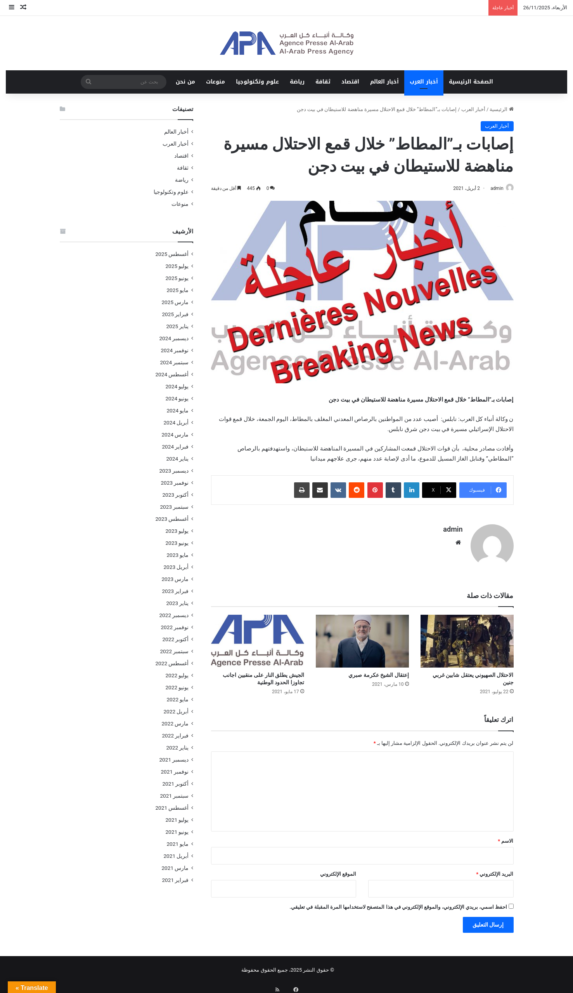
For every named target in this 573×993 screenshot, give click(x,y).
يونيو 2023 (177, 543)
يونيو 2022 (177, 687)
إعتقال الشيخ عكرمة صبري (378, 671)
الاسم (505, 837)
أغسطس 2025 (172, 254)
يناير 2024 (177, 459)
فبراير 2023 (175, 591)
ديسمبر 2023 (174, 471)
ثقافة (323, 82)
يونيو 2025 (177, 278)
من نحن (185, 82)
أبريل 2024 (176, 422)
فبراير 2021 (175, 880)
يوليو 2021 (177, 820)
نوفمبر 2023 (175, 483)
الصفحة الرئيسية (471, 82)
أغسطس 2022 (172, 663)
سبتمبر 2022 (174, 651)
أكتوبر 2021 (175, 784)
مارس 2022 (175, 723)
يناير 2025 (177, 326)
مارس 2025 (175, 302)
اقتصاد (350, 82)
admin (492, 188)
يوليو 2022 (177, 675)
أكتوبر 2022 (175, 639)
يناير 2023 (177, 603)
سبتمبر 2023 (174, 507)
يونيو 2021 (177, 832)
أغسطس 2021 (172, 808)
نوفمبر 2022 (175, 627)
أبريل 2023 (176, 567)
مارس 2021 (175, 868)
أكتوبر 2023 (175, 495)
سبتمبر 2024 (174, 362)
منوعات (215, 82)
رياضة (297, 82)
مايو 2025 (177, 290)
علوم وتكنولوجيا (257, 82)
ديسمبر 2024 (174, 338)
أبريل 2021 (176, 856)
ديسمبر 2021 (174, 759)
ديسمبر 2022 (174, 615)
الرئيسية (501, 109)
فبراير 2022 (175, 735)
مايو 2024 (177, 410)
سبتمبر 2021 (174, 796)
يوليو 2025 (177, 266)
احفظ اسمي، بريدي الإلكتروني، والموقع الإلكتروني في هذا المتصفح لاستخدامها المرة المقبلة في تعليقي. (398, 903)
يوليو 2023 (177, 531)
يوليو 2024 (177, 386)
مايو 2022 (177, 699)
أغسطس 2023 (172, 519)
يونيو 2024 (177, 398)
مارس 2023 (175, 579)
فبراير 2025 (175, 314)
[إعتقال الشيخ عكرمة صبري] (362, 638)
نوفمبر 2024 (175, 350)
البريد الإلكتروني (494, 870)
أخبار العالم (384, 82)
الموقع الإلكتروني (338, 870)
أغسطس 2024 (172, 374)
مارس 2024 (175, 434)
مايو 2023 (177, 555)
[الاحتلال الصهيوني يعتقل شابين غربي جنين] (467, 638)
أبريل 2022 (176, 711)
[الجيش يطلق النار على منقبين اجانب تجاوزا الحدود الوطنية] (257, 638)
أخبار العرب (424, 82)
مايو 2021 (177, 844)
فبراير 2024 (175, 446)
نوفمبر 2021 (175, 772)
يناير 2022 (177, 747)
